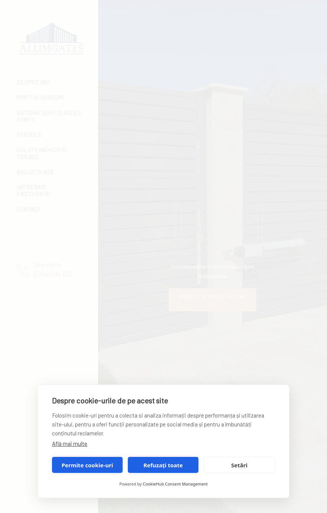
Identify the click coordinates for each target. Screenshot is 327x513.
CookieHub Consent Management (175, 484)
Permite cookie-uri (87, 465)
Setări (239, 465)
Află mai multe (69, 443)
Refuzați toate (163, 465)
